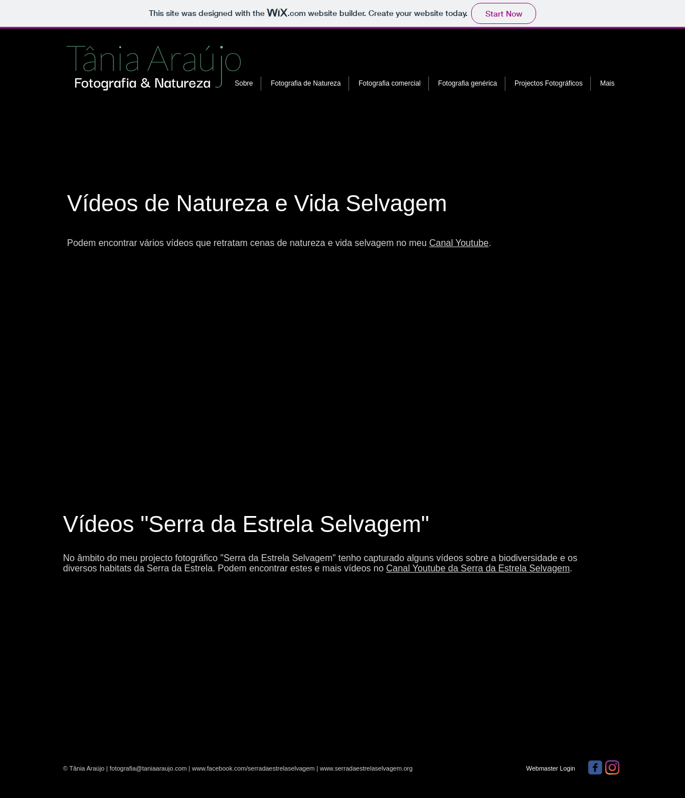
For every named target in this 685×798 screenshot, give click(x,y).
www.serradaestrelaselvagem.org (366, 768)
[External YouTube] (204, 346)
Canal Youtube (459, 243)
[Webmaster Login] (551, 768)
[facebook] (595, 767)
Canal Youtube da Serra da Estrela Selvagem (478, 568)
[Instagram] (612, 767)
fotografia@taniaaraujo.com (148, 768)
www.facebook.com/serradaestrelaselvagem (253, 768)
